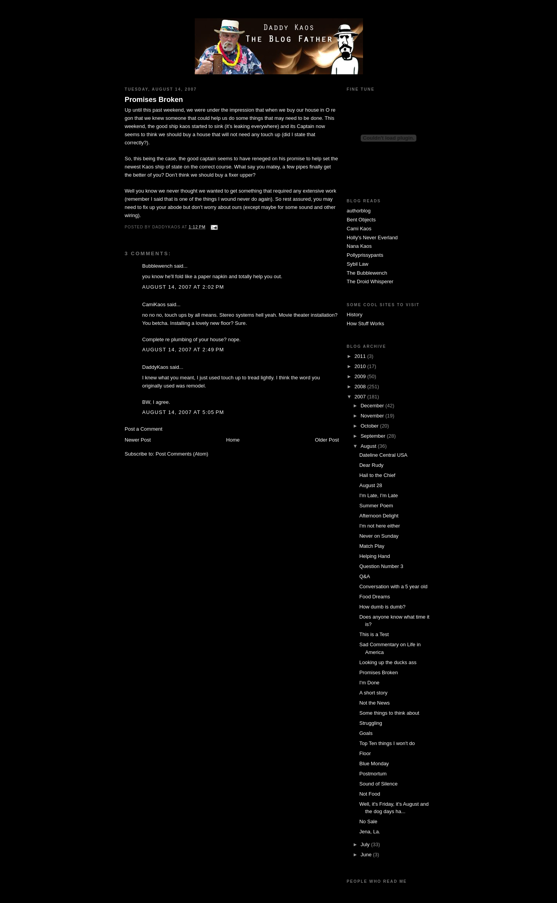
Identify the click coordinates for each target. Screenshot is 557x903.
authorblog (358, 211)
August (369, 446)
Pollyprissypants (365, 255)
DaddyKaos (155, 367)
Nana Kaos (359, 246)
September (374, 436)
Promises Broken (154, 99)
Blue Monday (374, 763)
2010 (360, 366)
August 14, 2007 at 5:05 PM (183, 412)
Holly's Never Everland (372, 237)
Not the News (374, 703)
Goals (365, 733)
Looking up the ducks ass (387, 662)
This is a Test (374, 634)
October (370, 426)
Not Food (369, 794)
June (367, 854)
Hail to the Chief (377, 475)
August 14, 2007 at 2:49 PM (183, 349)
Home (233, 440)
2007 (360, 397)
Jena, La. (369, 832)
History (354, 314)
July (366, 844)
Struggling (370, 723)
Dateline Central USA (383, 455)
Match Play (371, 546)
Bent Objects (361, 220)
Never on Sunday (378, 536)
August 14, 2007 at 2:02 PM (183, 287)
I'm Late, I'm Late (378, 495)
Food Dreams (374, 597)
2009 (360, 376)
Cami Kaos (359, 228)
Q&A (364, 576)
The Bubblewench (367, 273)
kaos (185, 126)
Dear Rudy (371, 465)
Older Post (327, 440)
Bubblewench (157, 266)
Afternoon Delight (378, 516)
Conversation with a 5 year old (393, 586)
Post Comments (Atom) (182, 454)
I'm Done (369, 683)
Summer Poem (376, 505)
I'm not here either (379, 526)
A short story (373, 693)
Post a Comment (143, 429)
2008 (360, 386)
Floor (365, 753)
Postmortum (372, 774)
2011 (360, 356)
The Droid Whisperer (370, 281)
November (373, 416)
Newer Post (138, 440)
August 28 (370, 485)
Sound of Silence (378, 784)
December (373, 406)
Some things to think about (389, 713)
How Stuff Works (365, 323)
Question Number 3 (381, 566)
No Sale (368, 821)
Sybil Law (357, 264)
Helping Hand (374, 556)
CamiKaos (154, 304)
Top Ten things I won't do (386, 743)
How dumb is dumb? (382, 607)
